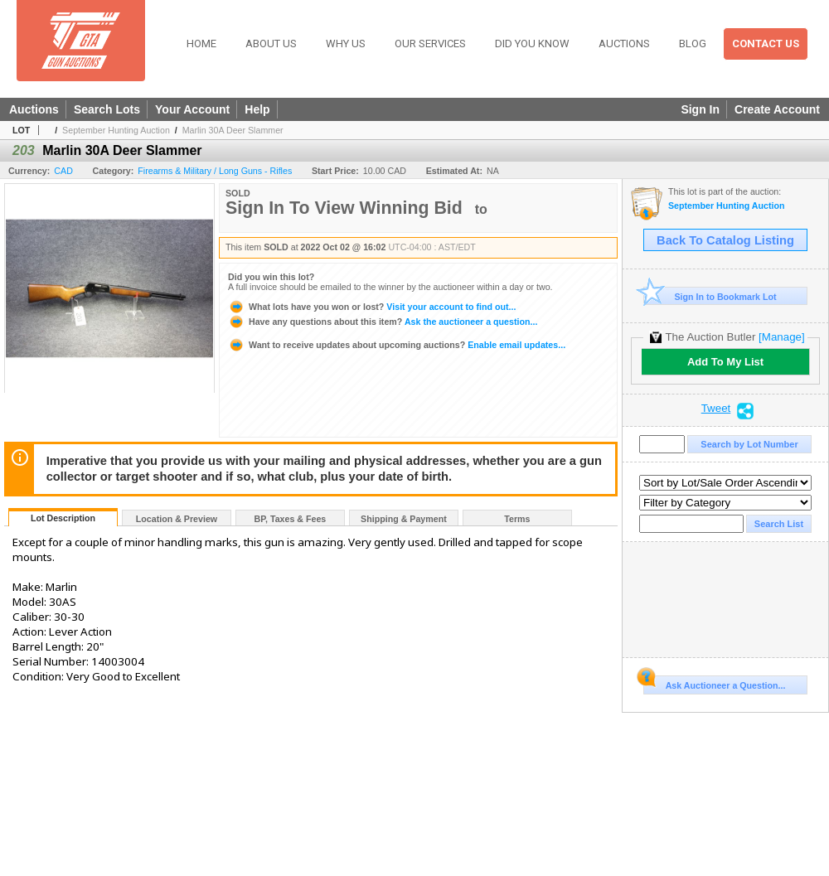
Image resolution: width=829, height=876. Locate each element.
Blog (692, 43)
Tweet (716, 408)
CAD (63, 171)
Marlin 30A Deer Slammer (233, 130)
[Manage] (781, 337)
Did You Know (532, 43)
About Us (271, 43)
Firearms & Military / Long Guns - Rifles (215, 171)
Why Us (346, 43)
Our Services (430, 43)
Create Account (777, 109)
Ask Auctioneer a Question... (714, 682)
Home (201, 43)
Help (257, 109)
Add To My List (725, 362)
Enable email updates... (396, 345)
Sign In (700, 109)
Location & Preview (176, 519)
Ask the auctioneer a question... (382, 322)
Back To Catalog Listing (725, 240)
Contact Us (765, 43)
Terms (517, 519)
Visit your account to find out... (372, 307)
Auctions (624, 43)
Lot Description (63, 518)
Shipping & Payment (404, 519)
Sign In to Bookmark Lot (710, 296)
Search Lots (107, 109)
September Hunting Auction (116, 130)
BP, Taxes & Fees (291, 519)
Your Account (192, 109)
